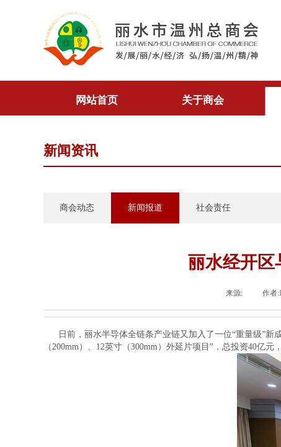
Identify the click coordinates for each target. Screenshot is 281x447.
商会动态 (77, 207)
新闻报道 (145, 207)
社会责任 (213, 207)
